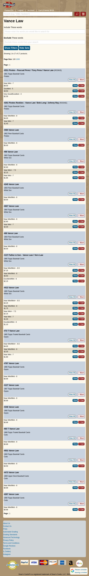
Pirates (12, 70)
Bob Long (41, 103)
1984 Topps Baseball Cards (14, 210)
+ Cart (81, 85)
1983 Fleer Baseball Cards (14, 188)
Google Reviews (9, 546)
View (75, 85)
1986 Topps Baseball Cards (14, 367)
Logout (20, 10)
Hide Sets (24, 48)
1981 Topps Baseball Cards (14, 74)
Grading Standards (10, 535)
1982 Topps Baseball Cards (14, 106)
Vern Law (38, 255)
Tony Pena (37, 70)
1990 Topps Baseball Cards (14, 498)
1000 (18, 59)
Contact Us (8, 10)
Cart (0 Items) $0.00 (46, 10)
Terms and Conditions (11, 543)
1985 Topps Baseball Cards (14, 259)
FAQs (5, 529)
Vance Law (48, 70)
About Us (6, 523)
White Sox (8, 158)
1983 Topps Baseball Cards (14, 155)
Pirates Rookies (16, 103)
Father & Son (15, 255)
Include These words (13, 27)
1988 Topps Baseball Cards (14, 411)
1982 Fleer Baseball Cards (14, 134)
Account (31, 10)
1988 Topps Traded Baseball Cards (17, 432)
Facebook (7, 549)
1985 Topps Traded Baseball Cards (17, 334)
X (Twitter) (7, 551)
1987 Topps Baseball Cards (14, 389)
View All (72, 80)
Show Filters (11, 48)
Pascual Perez (23, 70)
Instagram (7, 554)
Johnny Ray (53, 103)
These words (13, 38)
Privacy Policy (8, 540)
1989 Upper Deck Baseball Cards (16, 476)
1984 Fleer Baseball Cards (14, 237)
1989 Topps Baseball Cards (14, 454)
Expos (6, 337)
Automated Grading (10, 532)
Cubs (6, 435)
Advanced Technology (11, 537)
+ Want (81, 80)
